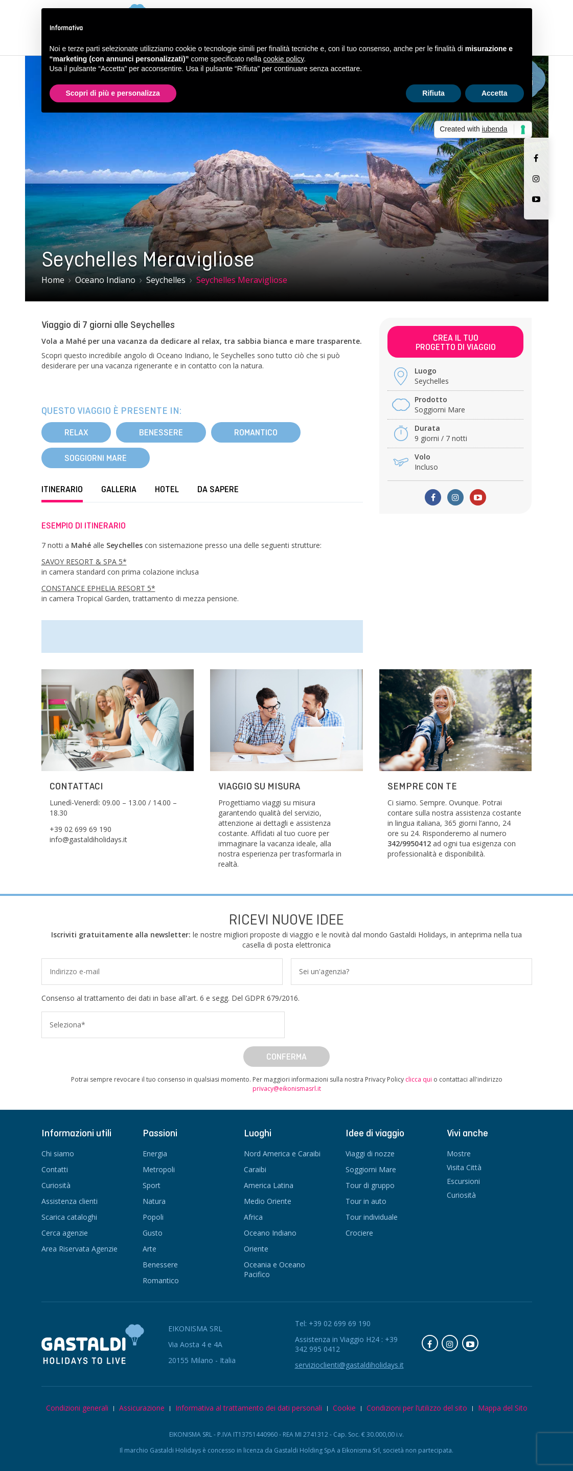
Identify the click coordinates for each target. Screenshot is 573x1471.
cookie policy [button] (283, 59)
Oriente (256, 1249)
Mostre (459, 1153)
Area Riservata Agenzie (79, 1249)
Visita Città (464, 1167)
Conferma (286, 1056)
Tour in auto (366, 1201)
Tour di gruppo (370, 1185)
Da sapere (218, 489)
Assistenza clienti (69, 1201)
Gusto (153, 1233)
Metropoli (159, 1169)
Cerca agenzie (64, 1233)
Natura (154, 1201)
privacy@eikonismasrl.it (287, 1088)
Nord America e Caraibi (282, 1153)
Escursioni (463, 1181)
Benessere (161, 432)
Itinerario (62, 489)
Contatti (54, 1169)
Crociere (359, 1233)
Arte (149, 1249)
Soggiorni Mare (95, 458)
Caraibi (255, 1169)
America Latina (268, 1185)
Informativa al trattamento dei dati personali (248, 1408)
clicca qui (418, 1079)
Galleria (118, 489)
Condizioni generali (77, 1408)
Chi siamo (57, 1153)
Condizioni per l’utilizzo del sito (416, 1408)
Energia (155, 1153)
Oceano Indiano (270, 1233)
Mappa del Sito (503, 1408)
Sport (152, 1185)
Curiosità (56, 1185)
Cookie (344, 1408)
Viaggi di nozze (370, 1153)
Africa (253, 1217)
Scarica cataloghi (69, 1217)
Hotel (167, 489)
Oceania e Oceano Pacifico (274, 1269)
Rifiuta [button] (433, 93)
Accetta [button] (495, 93)
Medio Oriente (267, 1201)
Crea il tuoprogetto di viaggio (456, 342)
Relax (76, 432)
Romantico (256, 432)
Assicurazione (142, 1408)
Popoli (153, 1217)
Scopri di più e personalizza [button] (113, 93)
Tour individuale (372, 1217)
